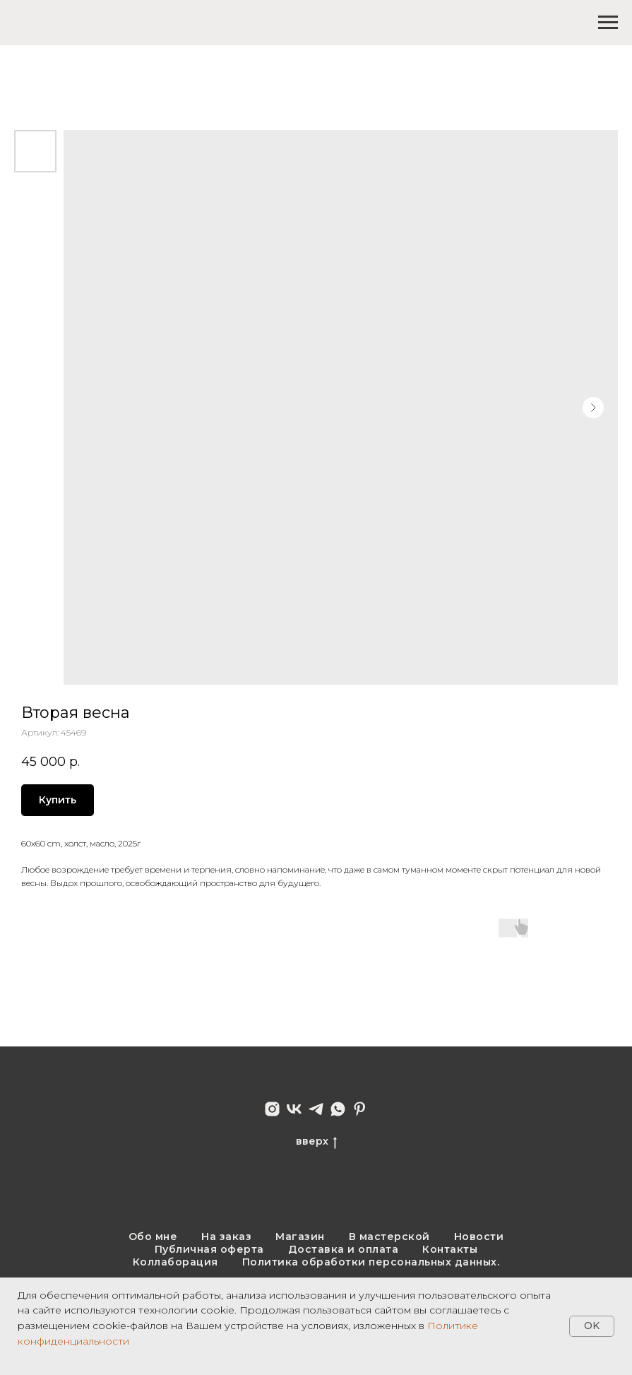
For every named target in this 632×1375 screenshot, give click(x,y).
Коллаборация (175, 1262)
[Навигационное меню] (608, 23)
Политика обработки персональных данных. (371, 1262)
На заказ (226, 1236)
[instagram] (272, 1109)
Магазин (300, 1236)
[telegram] (316, 1109)
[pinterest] (360, 1109)
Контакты (449, 1249)
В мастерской (389, 1236)
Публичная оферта (209, 1249)
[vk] (294, 1109)
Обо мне (153, 1236)
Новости (479, 1236)
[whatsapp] (338, 1109)
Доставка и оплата (343, 1249)
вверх (316, 1141)
